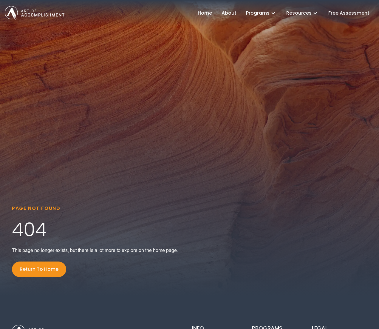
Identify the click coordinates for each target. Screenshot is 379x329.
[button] (261, 13)
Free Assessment (348, 13)
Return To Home (39, 269)
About (229, 13)
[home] (34, 13)
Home (205, 13)
